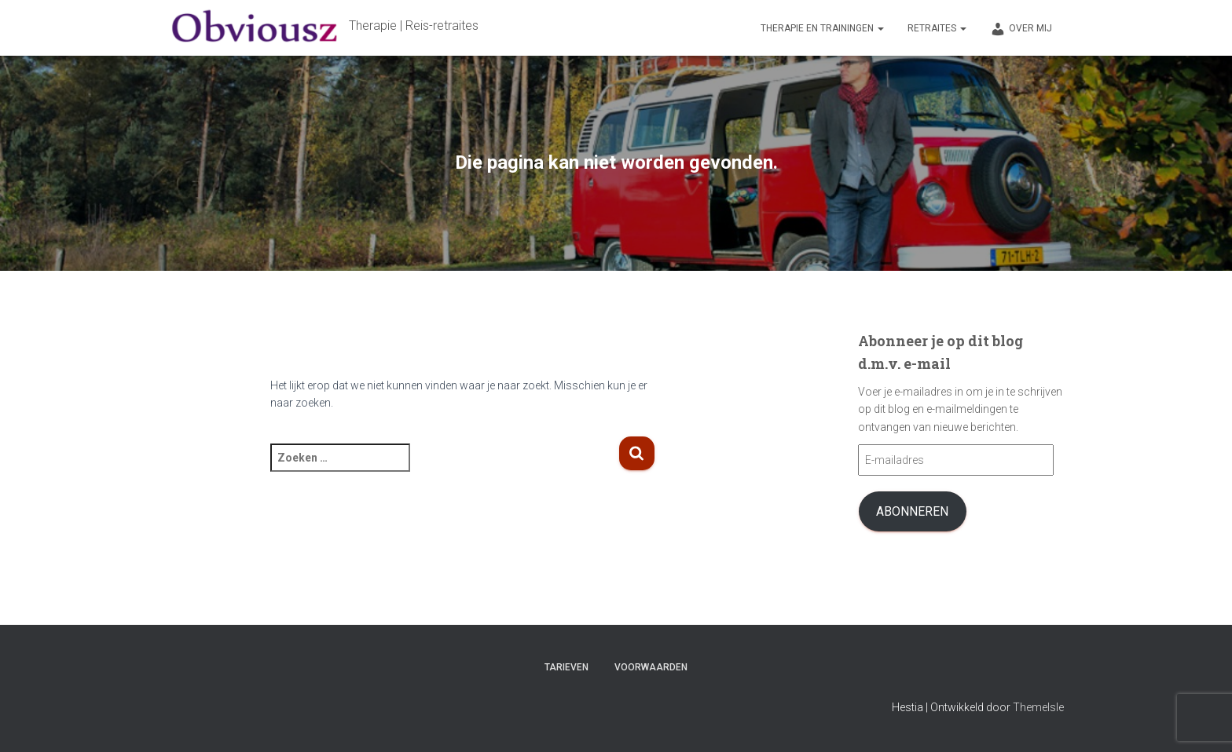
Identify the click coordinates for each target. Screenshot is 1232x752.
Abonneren (912, 511)
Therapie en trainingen (822, 28)
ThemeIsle (1038, 707)
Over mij (1021, 29)
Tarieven (566, 667)
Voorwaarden (651, 667)
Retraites (937, 28)
